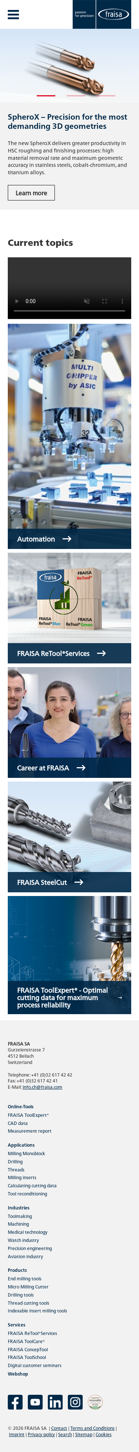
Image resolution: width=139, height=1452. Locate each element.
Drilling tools (21, 1294)
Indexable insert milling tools (37, 1310)
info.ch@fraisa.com (42, 1087)
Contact (59, 1428)
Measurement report (30, 1130)
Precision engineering (30, 1248)
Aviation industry (25, 1256)
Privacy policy (41, 1434)
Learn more (31, 193)
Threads (16, 1169)
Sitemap (83, 1434)
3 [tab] (100, 99)
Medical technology (27, 1232)
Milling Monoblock (26, 1153)
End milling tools (25, 1278)
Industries (18, 1207)
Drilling (15, 1161)
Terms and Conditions (92, 1428)
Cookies (104, 1434)
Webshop (18, 1373)
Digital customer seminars (35, 1365)
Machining (18, 1224)
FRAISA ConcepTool (28, 1349)
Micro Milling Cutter (28, 1286)
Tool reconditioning (27, 1193)
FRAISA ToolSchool (27, 1357)
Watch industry (23, 1240)
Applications (21, 1145)
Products (17, 1270)
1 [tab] (40, 99)
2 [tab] (70, 99)
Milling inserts (22, 1177)
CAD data (18, 1123)
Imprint (16, 1434)
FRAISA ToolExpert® (28, 1115)
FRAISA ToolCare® (26, 1341)
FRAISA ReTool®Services (32, 1333)
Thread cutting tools (28, 1303)
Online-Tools (20, 1106)
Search (65, 1434)
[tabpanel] (69, 119)
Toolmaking (20, 1216)
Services (16, 1324)
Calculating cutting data (32, 1185)
